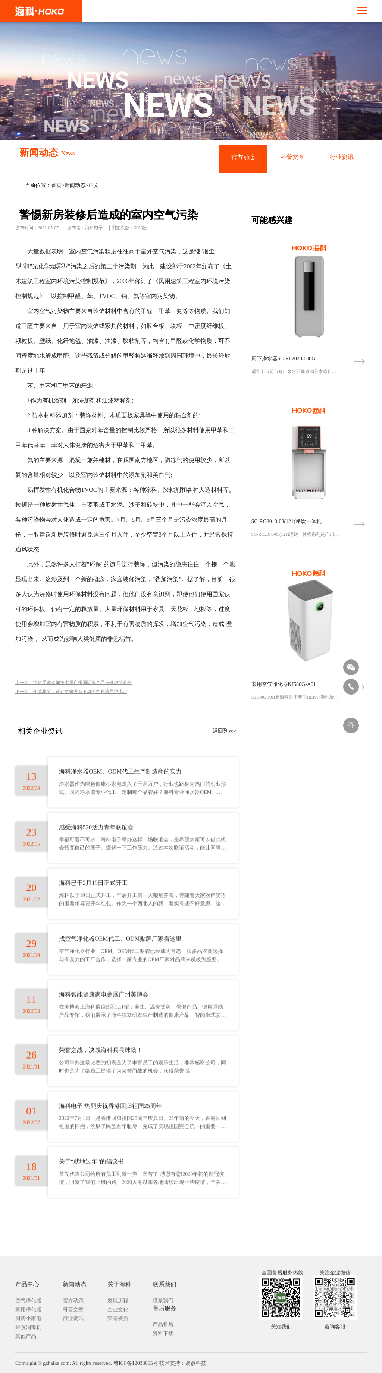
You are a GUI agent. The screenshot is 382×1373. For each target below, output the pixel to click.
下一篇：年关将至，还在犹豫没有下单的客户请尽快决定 (71, 691)
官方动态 (243, 158)
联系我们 (163, 1357)
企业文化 (117, 1366)
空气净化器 (28, 1357)
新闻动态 (75, 185)
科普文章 (292, 158)
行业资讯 (342, 158)
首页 (56, 185)
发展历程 (117, 1357)
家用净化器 (28, 1366)
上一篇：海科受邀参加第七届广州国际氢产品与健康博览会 (73, 682)
